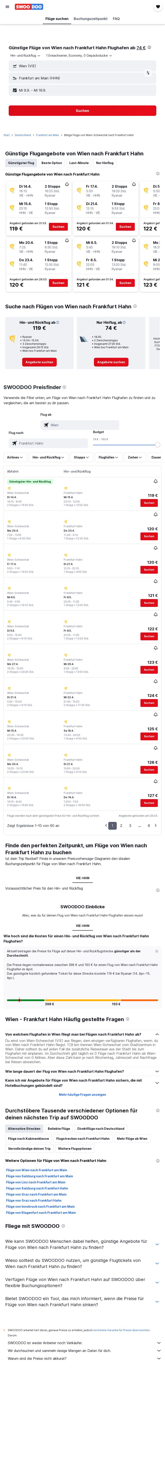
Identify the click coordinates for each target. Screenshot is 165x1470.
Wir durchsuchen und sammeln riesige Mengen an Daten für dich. (85, 1350)
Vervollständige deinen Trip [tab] (29, 1148)
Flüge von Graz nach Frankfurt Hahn (34, 1200)
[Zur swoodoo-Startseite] (29, 7)
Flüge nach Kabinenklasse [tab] (28, 1138)
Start (6, 135)
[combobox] (26, 55)
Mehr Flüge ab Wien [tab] (132, 1138)
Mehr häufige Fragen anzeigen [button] (82, 1094)
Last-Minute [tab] (79, 163)
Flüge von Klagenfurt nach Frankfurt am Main (41, 1212)
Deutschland (23, 135)
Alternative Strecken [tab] (24, 1128)
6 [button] (149, 825)
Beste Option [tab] (52, 163)
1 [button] (112, 825)
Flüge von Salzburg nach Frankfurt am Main (39, 1176)
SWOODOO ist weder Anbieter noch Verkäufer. (85, 1342)
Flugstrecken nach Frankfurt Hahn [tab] (83, 1138)
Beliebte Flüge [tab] (59, 1128)
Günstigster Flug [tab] (21, 163)
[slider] (157, 444)
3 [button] (130, 825)
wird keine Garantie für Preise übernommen (121, 1330)
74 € (141, 47)
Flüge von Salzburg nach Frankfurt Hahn (37, 1188)
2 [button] (121, 825)
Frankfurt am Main (47, 135)
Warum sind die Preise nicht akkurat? (85, 1358)
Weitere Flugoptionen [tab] (75, 1148)
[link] (39, 362)
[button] (7, 6)
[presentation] (149, 47)
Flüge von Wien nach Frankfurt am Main (36, 1170)
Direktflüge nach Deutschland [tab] (100, 1128)
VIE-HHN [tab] (82, 878)
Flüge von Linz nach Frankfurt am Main (35, 1182)
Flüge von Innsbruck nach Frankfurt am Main (40, 1206)
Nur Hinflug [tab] (104, 163)
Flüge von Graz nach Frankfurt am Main (36, 1194)
